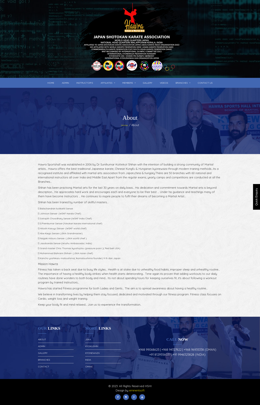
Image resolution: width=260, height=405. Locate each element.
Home (50, 82)
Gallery (147, 82)
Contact (43, 366)
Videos (164, 82)
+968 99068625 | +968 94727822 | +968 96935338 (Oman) (177, 349)
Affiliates (106, 82)
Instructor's (84, 82)
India (88, 359)
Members (127, 82)
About (42, 339)
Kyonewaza (92, 352)
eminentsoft (137, 390)
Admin (65, 82)
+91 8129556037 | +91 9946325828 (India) (177, 354)
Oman (88, 366)
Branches (182, 82)
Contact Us (205, 82)
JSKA (88, 339)
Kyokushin (91, 346)
